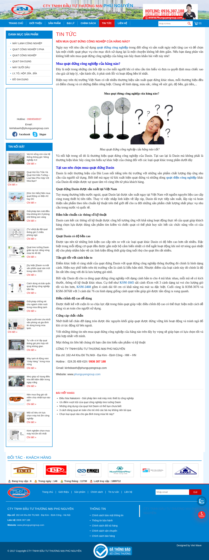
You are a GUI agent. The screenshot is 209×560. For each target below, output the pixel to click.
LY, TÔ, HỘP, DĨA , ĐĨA (23, 73)
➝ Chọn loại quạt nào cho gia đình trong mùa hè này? (85, 414)
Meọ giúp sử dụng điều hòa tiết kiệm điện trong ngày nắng (38, 379)
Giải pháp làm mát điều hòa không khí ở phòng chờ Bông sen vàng (38, 214)
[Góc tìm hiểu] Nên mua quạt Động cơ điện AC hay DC (38, 196)
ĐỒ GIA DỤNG (19, 79)
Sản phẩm (54, 23)
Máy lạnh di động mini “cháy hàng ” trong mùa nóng (38, 361)
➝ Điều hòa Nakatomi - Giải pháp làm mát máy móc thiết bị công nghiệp (95, 398)
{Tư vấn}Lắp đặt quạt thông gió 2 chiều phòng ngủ (37, 232)
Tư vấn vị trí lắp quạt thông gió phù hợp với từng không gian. (37, 343)
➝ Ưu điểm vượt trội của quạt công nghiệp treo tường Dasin (88, 402)
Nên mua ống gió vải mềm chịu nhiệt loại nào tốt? (38, 397)
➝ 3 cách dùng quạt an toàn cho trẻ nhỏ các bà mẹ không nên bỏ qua (93, 410)
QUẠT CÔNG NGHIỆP (23, 55)
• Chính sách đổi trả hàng (104, 525)
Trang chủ (16, 23)
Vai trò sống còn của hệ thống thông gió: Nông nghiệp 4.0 (38, 157)
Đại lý (71, 23)
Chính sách (88, 23)
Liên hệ (122, 23)
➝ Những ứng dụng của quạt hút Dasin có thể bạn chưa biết (88, 406)
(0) (198, 23)
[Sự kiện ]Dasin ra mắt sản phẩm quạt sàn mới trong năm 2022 (38, 268)
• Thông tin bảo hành (101, 520)
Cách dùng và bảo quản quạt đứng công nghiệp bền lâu (38, 286)
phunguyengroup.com (87, 374)
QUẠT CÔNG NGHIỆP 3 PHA (27, 49)
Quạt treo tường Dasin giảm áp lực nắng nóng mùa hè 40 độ (38, 250)
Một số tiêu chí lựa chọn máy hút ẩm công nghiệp (38, 415)
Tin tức (107, 23)
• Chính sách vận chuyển (103, 530)
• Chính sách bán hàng (102, 536)
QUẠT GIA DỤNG (20, 61)
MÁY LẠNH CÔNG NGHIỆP (26, 43)
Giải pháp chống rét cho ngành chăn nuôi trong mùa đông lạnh (37, 304)
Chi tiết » (31, 163)
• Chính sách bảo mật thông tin (106, 515)
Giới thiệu (35, 23)
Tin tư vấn (113, 492)
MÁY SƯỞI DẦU (20, 67)
